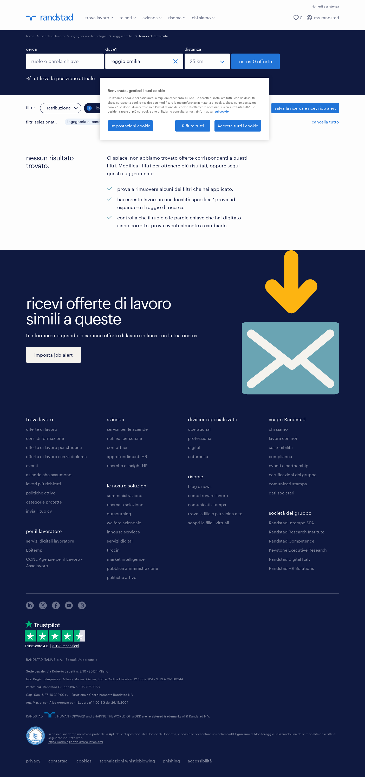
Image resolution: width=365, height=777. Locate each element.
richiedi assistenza (325, 6)
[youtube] (69, 607)
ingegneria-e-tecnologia (89, 36)
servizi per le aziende (127, 429)
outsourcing (119, 513)
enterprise (198, 456)
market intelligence (126, 559)
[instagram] (82, 607)
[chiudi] (175, 61)
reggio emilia (123, 36)
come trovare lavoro (208, 495)
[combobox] (65, 61)
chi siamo (203, 17)
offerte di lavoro (52, 36)
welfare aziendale (124, 522)
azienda (152, 17)
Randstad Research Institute (296, 531)
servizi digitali (120, 540)
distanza (193, 49)
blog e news (200, 486)
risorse (177, 17)
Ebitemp (34, 549)
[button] (113, 122)
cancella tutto (325, 121)
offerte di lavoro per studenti (54, 447)
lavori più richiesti (43, 483)
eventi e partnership (288, 465)
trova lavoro (99, 17)
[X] (43, 607)
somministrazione (124, 495)
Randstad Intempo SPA (291, 522)
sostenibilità (281, 447)
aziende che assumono (48, 474)
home (30, 36)
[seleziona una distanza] (207, 61)
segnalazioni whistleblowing (127, 760)
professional (200, 438)
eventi (32, 465)
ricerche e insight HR (127, 465)
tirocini (114, 549)
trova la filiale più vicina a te (215, 513)
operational (199, 429)
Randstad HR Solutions (291, 568)
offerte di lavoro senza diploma (56, 456)
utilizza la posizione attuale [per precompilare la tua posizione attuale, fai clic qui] (64, 78)
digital (194, 447)
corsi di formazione (45, 438)
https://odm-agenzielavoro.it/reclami (75, 741)
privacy (33, 760)
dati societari (281, 492)
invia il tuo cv (39, 510)
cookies (84, 760)
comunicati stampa (207, 504)
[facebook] (56, 607)
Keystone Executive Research (298, 549)
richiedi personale (124, 438)
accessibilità (200, 760)
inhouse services (123, 531)
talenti (128, 17)
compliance (280, 456)
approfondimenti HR (127, 456)
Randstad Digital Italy (290, 559)
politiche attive (40, 492)
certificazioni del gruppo (293, 474)
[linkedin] (30, 607)
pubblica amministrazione (132, 568)
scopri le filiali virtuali (208, 522)
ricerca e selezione (125, 504)
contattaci (117, 447)
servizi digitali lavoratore (50, 540)
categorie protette (44, 501)
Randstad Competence (291, 540)
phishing (171, 760)
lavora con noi (283, 438)
